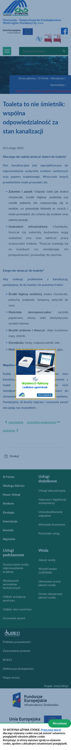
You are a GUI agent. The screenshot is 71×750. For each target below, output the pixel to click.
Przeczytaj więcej (51, 729)
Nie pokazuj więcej (60, 725)
